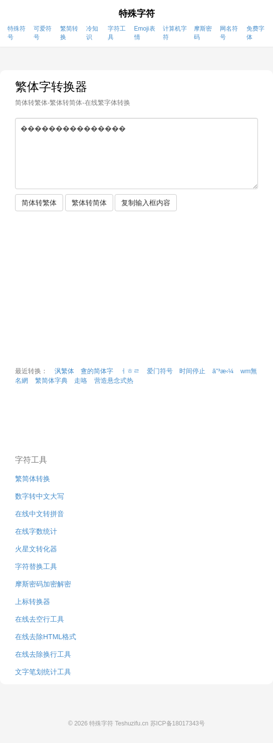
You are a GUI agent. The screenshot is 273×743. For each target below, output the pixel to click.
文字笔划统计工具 (43, 672)
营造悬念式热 (113, 380)
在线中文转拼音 (39, 514)
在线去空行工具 (39, 619)
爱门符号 (160, 371)
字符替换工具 (36, 566)
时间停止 (192, 371)
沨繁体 (64, 371)
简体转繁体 (39, 203)
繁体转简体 (89, 203)
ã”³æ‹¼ (223, 371)
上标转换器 (32, 602)
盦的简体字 (97, 371)
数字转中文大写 (39, 496)
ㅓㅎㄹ (130, 371)
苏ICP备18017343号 (177, 723)
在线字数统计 (36, 531)
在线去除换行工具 (43, 654)
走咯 (80, 380)
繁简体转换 (32, 479)
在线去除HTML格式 (45, 637)
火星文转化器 (36, 549)
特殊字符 (137, 14)
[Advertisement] (136, 291)
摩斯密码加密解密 (43, 584)
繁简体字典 (51, 380)
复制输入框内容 (145, 203)
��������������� (136, 153)
